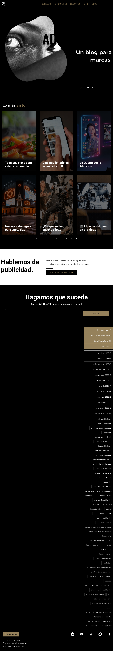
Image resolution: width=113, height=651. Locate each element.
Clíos (110, 513)
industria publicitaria (103, 437)
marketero (107, 563)
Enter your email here (11, 310)
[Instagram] (91, 634)
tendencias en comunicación (100, 621)
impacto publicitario (103, 558)
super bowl (89, 495)
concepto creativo (104, 522)
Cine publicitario (105, 419)
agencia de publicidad (103, 500)
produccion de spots (103, 441)
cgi (95, 513)
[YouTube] (81, 634)
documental (107, 536)
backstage (107, 504)
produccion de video (103, 468)
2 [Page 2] (51, 238)
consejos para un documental (100, 531)
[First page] (37, 238)
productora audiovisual (102, 450)
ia (111, 549)
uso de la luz (107, 626)
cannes (109, 509)
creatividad (107, 482)
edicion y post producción (101, 540)
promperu (95, 590)
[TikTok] (100, 634)
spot (110, 594)
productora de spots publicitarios (98, 585)
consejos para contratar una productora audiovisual (99, 527)
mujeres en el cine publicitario (99, 567)
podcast (108, 581)
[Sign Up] (96, 313)
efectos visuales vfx (93, 545)
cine (102, 513)
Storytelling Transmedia (102, 603)
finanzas (108, 545)
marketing (107, 432)
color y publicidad (104, 518)
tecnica (109, 608)
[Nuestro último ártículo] (61, 272)
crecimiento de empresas (101, 428)
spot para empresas (104, 455)
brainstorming (96, 509)
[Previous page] (42, 238)
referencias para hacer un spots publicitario (99, 491)
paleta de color (106, 576)
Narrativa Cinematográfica (101, 572)
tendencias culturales (103, 617)
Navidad (92, 576)
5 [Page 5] (66, 238)
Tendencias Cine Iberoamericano (98, 612)
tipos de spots (92, 626)
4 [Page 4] (61, 238)
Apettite (96, 504)
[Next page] (71, 238)
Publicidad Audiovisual (102, 459)
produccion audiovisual (102, 464)
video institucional (104, 477)
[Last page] (76, 238)
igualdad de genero (104, 554)
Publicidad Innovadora (95, 594)
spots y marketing (104, 423)
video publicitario (104, 446)
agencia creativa (105, 495)
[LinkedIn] (72, 634)
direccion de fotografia (102, 486)
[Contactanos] (11, 634)
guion (103, 549)
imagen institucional (103, 473)
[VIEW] (80, 87)
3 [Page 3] (56, 238)
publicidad (107, 590)
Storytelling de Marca (103, 599)
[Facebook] (109, 634)
